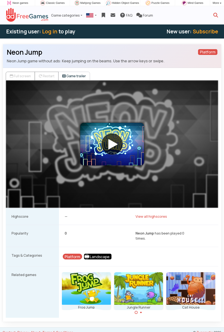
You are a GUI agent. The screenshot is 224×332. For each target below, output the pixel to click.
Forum (144, 15)
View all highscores (151, 216)
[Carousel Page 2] (141, 312)
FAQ (126, 15)
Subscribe (205, 31)
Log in (49, 31)
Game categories (65, 15)
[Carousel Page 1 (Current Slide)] (136, 312)
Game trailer (74, 76)
